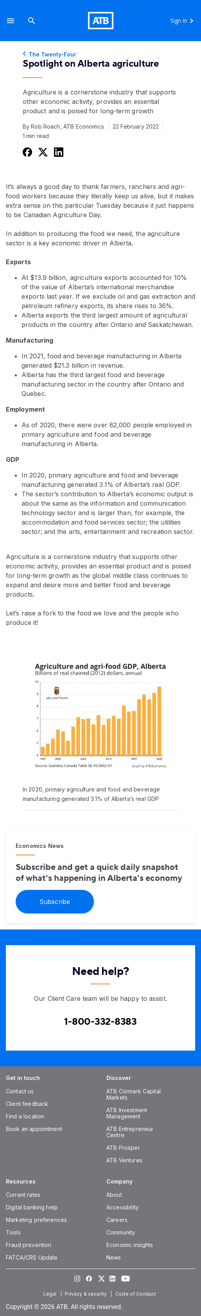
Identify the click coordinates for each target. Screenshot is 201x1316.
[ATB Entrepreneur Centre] (129, 1131)
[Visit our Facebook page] (89, 1279)
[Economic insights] (129, 1245)
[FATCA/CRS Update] (31, 1257)
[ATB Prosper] (123, 1147)
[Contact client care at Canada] (100, 1022)
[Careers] (116, 1219)
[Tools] (13, 1232)
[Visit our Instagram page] (77, 1279)
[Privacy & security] (86, 1293)
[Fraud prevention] (28, 1245)
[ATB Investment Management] (126, 1113)
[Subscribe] (55, 901)
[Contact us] (20, 1091)
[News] (113, 1257)
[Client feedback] (27, 1103)
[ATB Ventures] (124, 1160)
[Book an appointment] (34, 1128)
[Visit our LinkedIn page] (112, 1279)
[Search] (31, 20)
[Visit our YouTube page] (124, 1279)
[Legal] (51, 1293)
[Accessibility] (122, 1207)
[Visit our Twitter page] (100, 1279)
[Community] (120, 1232)
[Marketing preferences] (36, 1219)
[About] (114, 1194)
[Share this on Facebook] (27, 152)
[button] (10, 20)
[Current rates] (23, 1194)
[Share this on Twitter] (42, 152)
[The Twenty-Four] (100, 54)
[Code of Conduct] (136, 1293)
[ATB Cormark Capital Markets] (133, 1094)
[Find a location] (25, 1116)
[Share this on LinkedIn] (58, 152)
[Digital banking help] (32, 1207)
